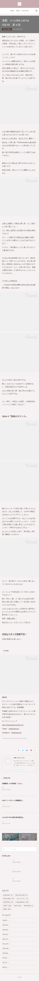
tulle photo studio (21, 895)
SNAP (17, 906)
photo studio (25, 10)
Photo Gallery (7, 29)
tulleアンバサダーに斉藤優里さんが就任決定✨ (17, 800)
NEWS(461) (24, 738)
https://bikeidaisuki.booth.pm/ (13, 725)
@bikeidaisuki (14, 729)
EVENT (7, 906)
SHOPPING (8, 902)
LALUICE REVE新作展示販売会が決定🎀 (15, 818)
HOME (12, 10)
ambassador (7, 895)
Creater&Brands (22, 902)
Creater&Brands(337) (16, 738)
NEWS (18, 10)
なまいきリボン (22, 899)
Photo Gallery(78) (6, 738)
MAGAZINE (28, 906)
